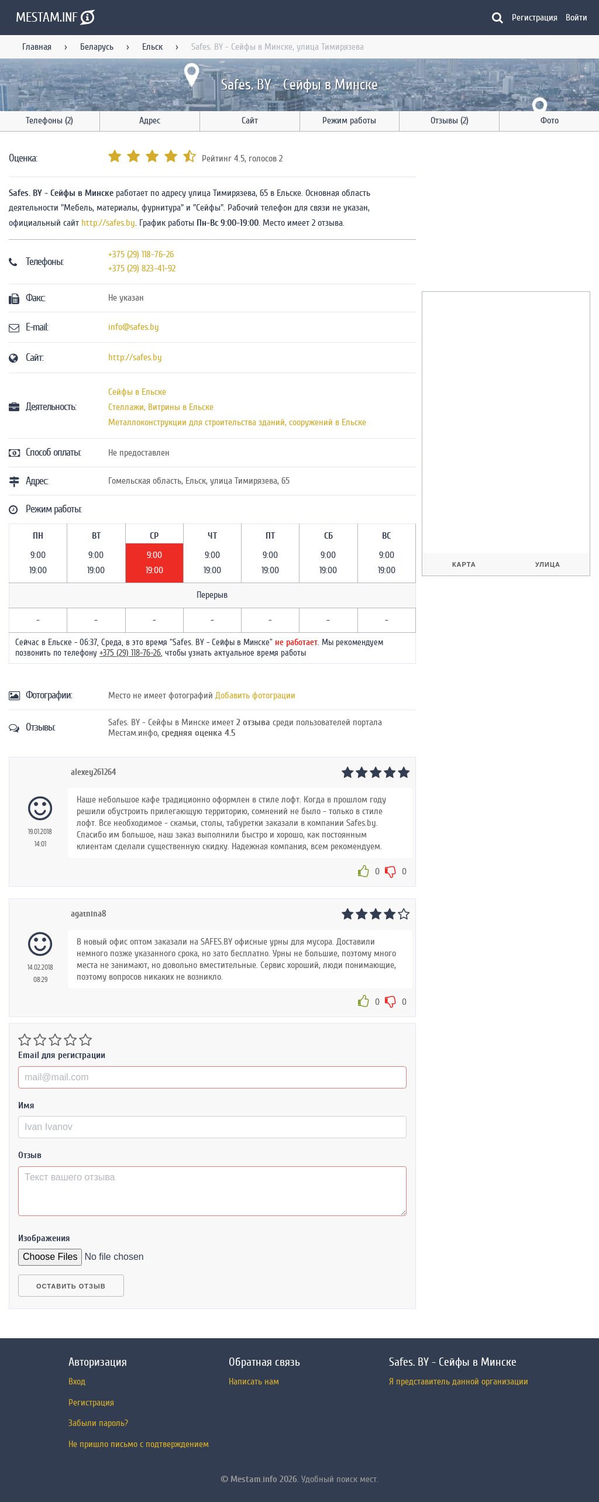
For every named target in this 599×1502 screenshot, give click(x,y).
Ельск (152, 47)
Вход (76, 1381)
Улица (547, 564)
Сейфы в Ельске (137, 392)
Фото (550, 120)
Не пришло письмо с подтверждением (138, 1444)
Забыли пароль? (98, 1423)
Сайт (250, 120)
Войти (576, 17)
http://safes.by (108, 223)
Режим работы (349, 120)
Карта (464, 564)
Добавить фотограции (255, 695)
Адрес (149, 120)
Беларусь (96, 47)
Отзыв (30, 1155)
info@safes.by (133, 327)
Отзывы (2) (450, 120)
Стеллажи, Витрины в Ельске (161, 407)
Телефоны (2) (49, 120)
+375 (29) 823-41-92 (141, 268)
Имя (26, 1105)
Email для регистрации (61, 1055)
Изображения (44, 1238)
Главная (36, 47)
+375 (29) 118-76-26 (141, 254)
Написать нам (254, 1381)
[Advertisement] (509, 213)
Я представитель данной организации (458, 1381)
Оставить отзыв (71, 1286)
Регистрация (534, 17)
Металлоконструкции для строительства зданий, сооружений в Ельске (237, 422)
